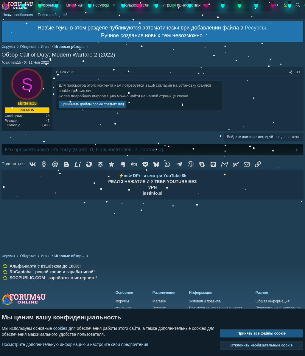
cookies (60, 328)
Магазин (159, 301)
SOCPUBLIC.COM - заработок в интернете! (53, 277)
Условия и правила (205, 301)
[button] (114, 5)
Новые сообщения (17, 15)
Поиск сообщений (52, 15)
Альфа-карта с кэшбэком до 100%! (45, 266)
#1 (298, 72)
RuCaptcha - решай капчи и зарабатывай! (52, 271)
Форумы (48, 5)
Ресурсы (101, 5)
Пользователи (135, 5)
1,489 (45, 125)
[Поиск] (298, 5)
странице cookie (173, 96)
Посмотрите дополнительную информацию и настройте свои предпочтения (75, 344)
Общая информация (273, 301)
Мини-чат (75, 5)
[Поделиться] (291, 72)
